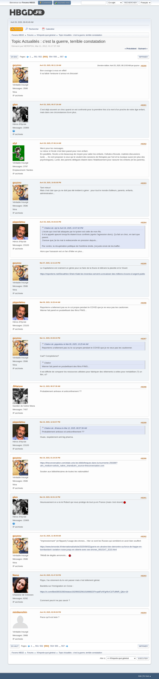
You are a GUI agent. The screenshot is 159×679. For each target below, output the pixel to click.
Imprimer (143, 57)
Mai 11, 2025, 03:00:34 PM (50, 338)
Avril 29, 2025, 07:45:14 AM (50, 143)
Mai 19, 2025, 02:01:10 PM (50, 497)
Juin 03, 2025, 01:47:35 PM (50, 575)
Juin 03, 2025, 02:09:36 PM (50, 612)
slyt (15, 143)
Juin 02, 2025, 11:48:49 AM (50, 535)
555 (55, 56)
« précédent (130, 48)
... (33, 56)
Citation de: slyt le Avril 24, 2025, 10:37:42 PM (63, 228)
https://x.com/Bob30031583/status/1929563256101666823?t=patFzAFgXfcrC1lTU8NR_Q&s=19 (84, 591)
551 (35, 56)
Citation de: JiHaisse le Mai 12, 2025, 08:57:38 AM (65, 428)
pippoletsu (19, 221)
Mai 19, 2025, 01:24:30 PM (50, 457)
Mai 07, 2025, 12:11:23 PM (50, 263)
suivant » (143, 48)
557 (62, 56)
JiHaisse (18, 386)
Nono (16, 575)
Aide (140, 676)
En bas (14, 57)
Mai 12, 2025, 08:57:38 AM (50, 386)
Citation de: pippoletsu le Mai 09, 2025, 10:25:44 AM (66, 344)
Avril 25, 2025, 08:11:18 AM (50, 65)
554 (50, 56)
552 (40, 56)
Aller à (102, 658)
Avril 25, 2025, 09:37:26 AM (50, 104)
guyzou (17, 65)
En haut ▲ (147, 676)
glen (15, 104)
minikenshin (20, 612)
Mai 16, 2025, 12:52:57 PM (50, 422)
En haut (14, 646)
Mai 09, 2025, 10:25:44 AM (50, 302)
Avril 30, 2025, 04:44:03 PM (50, 221)
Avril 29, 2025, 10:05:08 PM (50, 182)
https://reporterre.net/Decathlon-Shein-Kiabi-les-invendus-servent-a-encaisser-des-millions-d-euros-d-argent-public (92, 273)
